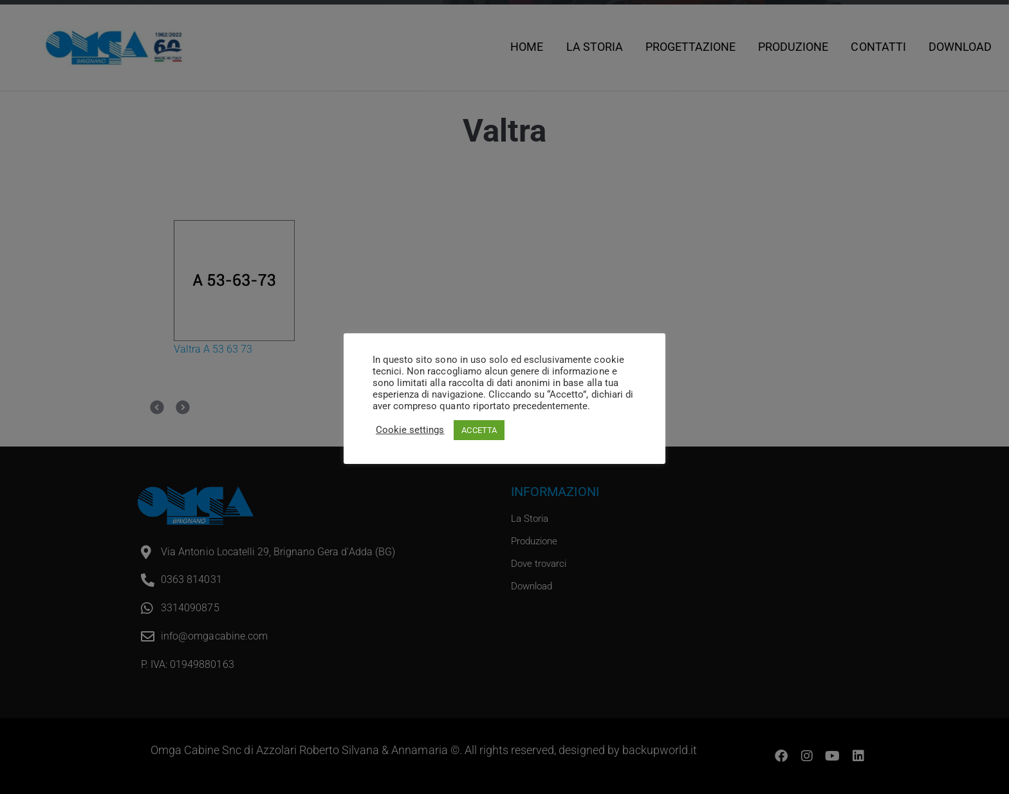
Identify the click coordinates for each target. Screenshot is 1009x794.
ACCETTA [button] (478, 430)
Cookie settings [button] (410, 430)
